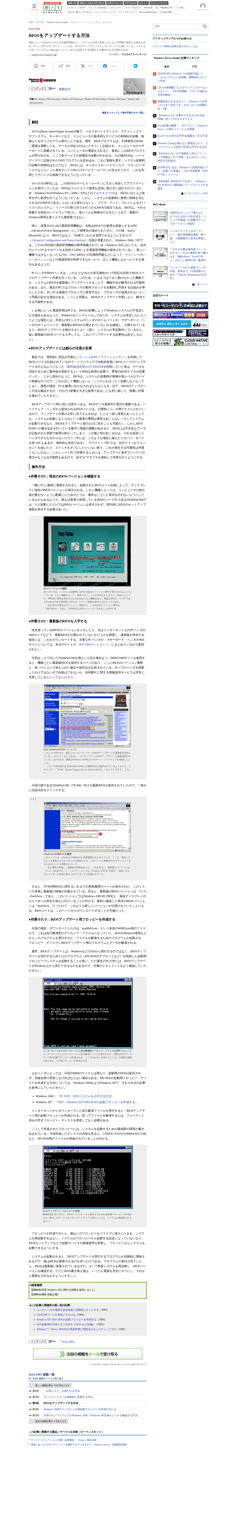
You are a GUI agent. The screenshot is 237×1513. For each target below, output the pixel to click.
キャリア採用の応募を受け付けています (176, 46)
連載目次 (65, 89)
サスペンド (132, 254)
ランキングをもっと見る (196, 193)
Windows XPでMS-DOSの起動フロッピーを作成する (66, 1319)
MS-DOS (37, 183)
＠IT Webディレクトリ (93, 644)
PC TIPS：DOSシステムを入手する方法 (85, 1096)
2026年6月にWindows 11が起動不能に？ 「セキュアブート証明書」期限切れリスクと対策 (182, 77)
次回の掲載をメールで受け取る (48, 1378)
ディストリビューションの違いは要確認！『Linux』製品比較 (64, 1440)
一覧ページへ (201, 284)
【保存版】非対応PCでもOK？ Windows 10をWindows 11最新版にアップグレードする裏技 (183, 185)
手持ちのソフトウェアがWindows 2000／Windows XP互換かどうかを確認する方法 (91, 1415)
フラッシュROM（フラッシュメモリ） (101, 357)
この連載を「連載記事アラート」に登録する (87, 1354)
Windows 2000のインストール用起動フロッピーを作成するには (80, 1409)
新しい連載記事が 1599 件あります (52, 1385)
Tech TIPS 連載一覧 (42, 1374)
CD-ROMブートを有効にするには (56, 1314)
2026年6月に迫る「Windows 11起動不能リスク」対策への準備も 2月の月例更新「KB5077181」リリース (183, 171)
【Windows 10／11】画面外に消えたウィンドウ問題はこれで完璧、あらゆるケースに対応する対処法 (182, 157)
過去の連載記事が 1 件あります (50, 1421)
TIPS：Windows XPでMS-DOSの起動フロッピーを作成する (96, 1102)
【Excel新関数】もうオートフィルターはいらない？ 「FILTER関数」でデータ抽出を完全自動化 (183, 91)
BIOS (35, 131)
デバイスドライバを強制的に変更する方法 (68, 1397)
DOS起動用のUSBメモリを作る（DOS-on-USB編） (66, 1324)
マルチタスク (80, 188)
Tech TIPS (68, 1341)
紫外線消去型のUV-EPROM (85, 366)
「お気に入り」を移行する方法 (62, 1391)
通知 (68, 66)
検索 (205, 26)
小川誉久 (114, 54)
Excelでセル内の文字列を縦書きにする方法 (183, 135)
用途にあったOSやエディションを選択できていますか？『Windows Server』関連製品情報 (79, 1444)
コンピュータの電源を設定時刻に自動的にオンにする (68, 1310)
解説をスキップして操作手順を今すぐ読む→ (124, 112)
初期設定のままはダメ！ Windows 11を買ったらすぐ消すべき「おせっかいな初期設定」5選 (182, 105)
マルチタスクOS (103, 193)
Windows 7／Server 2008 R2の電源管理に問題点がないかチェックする (76, 1329)
